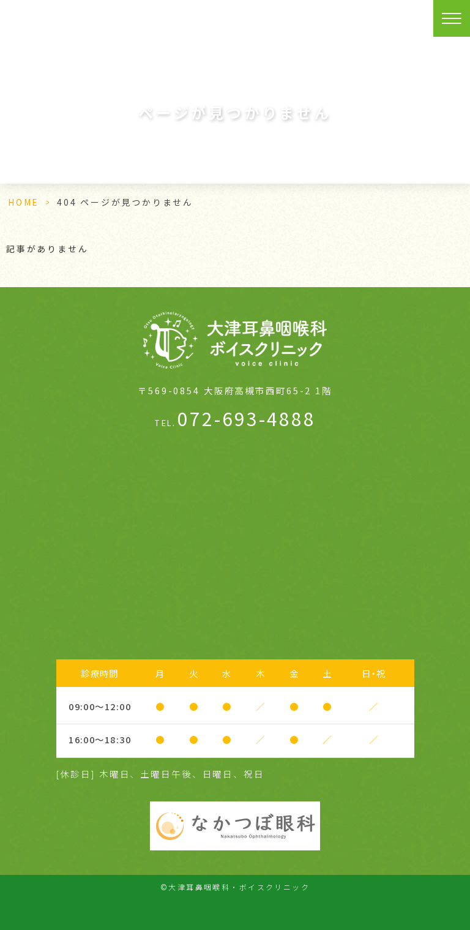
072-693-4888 (234, 418)
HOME (23, 202)
